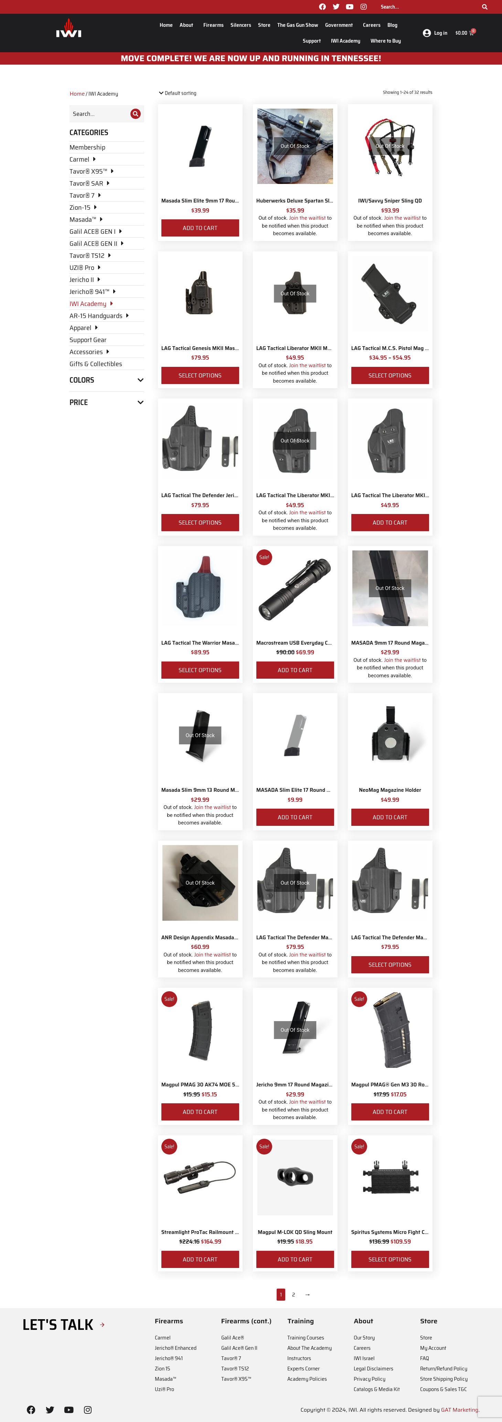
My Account (433, 1348)
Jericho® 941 (169, 1358)
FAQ (424, 1358)
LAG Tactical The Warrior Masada (201, 643)
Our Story (364, 1337)
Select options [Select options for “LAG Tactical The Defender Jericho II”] (200, 522)
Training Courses (305, 1337)
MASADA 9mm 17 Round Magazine (393, 643)
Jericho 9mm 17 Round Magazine (295, 1085)
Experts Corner (303, 1368)
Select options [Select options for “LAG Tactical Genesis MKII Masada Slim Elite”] (200, 375)
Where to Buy (386, 40)
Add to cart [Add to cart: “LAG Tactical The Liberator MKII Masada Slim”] (390, 522)
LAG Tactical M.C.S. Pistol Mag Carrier (396, 348)
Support (313, 40)
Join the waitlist (307, 218)
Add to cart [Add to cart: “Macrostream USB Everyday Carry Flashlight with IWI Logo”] (295, 670)
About (188, 25)
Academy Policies (307, 1379)
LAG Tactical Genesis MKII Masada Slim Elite (214, 348)
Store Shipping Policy (444, 1379)
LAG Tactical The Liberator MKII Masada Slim (405, 495)
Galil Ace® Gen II (239, 1348)
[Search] (485, 7)
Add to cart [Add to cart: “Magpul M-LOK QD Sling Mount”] (295, 1259)
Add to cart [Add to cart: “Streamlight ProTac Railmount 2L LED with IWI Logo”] (200, 1259)
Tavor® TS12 (235, 1368)
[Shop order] (187, 93)
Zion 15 (162, 1368)
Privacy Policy (369, 1379)
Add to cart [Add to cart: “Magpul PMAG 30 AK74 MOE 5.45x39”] (200, 1112)
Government (340, 25)
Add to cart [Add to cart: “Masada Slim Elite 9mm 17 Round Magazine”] (200, 228)
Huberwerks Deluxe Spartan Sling (296, 201)
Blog (394, 25)
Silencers (241, 25)
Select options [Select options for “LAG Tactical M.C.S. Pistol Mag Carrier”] (390, 375)
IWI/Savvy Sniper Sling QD (390, 201)
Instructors (299, 1358)
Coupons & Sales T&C (443, 1389)
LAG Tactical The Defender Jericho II (204, 495)
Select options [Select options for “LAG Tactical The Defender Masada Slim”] (390, 965)
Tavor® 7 (231, 1358)
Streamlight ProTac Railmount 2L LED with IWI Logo (223, 1232)
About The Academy (309, 1348)
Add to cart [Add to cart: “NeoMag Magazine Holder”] (390, 817)
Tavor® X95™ (236, 1379)
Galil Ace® (232, 1337)
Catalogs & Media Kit (377, 1389)
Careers (372, 25)
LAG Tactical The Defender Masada (298, 937)
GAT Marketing (460, 1409)
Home (166, 25)
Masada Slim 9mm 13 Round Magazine (207, 790)
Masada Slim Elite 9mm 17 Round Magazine (213, 201)
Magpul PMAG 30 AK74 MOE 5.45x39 (207, 1085)
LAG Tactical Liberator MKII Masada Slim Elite (311, 348)
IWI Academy (347, 40)
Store (264, 25)
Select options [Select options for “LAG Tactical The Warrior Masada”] (200, 670)
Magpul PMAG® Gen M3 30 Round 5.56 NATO (406, 1085)
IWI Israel (364, 1358)
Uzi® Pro (164, 1389)
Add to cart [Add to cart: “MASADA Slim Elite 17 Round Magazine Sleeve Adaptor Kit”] (295, 817)
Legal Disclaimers (373, 1368)
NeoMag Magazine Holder (390, 790)
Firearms (213, 25)
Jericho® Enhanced (175, 1348)
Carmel (163, 1337)
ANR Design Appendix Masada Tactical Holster (217, 937)
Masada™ (165, 1379)
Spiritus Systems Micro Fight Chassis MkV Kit (405, 1232)
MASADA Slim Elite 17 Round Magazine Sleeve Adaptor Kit (326, 790)
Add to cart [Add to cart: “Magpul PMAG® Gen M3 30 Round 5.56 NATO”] (390, 1112)
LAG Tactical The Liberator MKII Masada (304, 495)
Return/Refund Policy (443, 1368)
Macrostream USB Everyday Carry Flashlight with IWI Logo (327, 643)
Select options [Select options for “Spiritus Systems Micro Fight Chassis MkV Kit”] (390, 1259)
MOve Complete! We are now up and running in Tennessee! (251, 58)
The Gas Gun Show (297, 25)
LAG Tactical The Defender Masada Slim (399, 937)
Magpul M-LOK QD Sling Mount (295, 1232)
